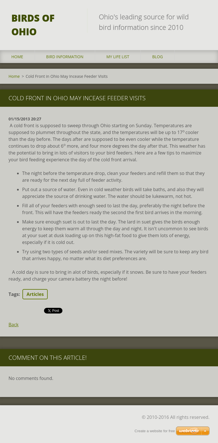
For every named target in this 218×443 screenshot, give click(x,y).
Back (13, 324)
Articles (35, 294)
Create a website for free (155, 431)
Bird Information (64, 56)
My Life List (117, 56)
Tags (14, 294)
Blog (157, 56)
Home (17, 56)
